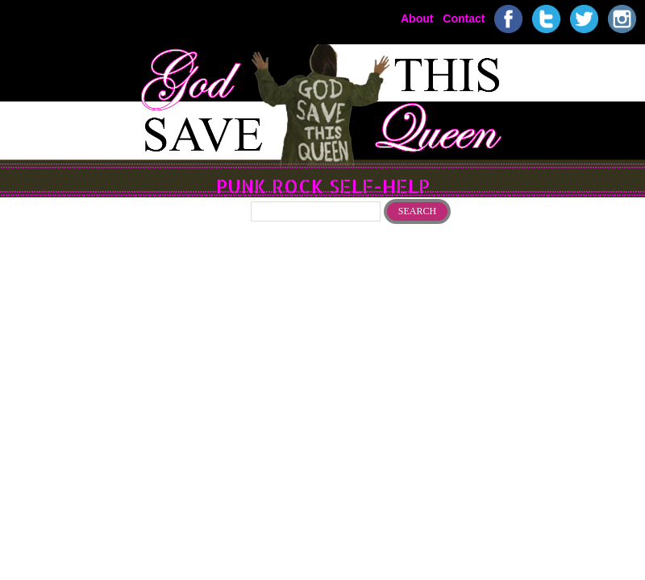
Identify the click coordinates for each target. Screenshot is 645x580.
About (417, 17)
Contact (464, 17)
